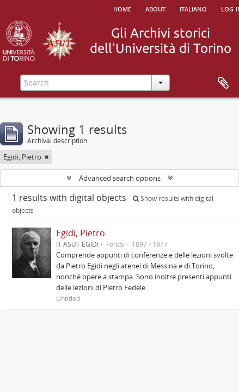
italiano (193, 8)
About (155, 8)
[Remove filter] (47, 156)
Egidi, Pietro (80, 233)
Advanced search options (119, 178)
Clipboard (223, 83)
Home (122, 8)
